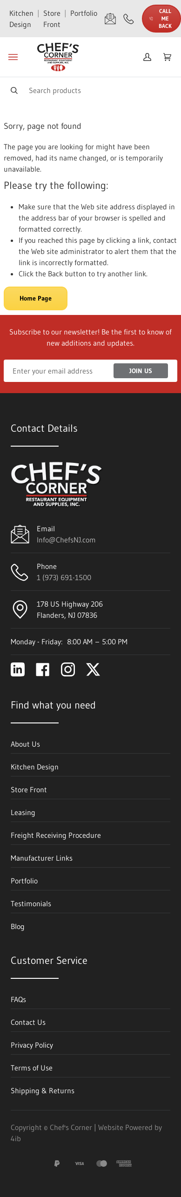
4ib (16, 1138)
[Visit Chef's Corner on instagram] (68, 669)
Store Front (51, 18)
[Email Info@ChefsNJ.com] (110, 18)
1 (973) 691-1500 (64, 577)
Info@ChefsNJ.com (66, 539)
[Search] (90, 90)
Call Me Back (160, 18)
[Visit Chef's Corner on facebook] (43, 669)
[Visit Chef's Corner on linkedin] (18, 669)
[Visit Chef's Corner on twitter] (93, 669)
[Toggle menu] (13, 57)
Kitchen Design (21, 18)
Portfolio (83, 13)
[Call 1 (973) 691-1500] (128, 18)
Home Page (36, 298)
